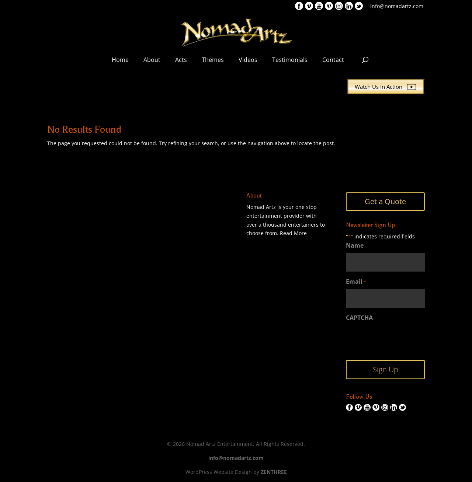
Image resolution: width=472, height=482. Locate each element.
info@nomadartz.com (396, 6)
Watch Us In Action (386, 86)
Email (356, 282)
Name (355, 245)
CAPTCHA (359, 318)
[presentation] (402, 339)
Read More (293, 233)
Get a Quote (385, 201)
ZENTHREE (274, 471)
